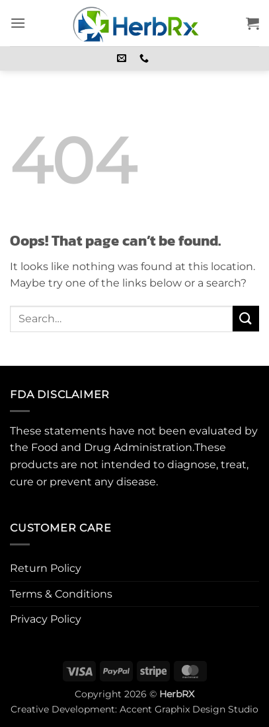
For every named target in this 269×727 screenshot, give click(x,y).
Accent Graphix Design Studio (189, 709)
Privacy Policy (45, 619)
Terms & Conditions (61, 594)
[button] (18, 23)
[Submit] (246, 318)
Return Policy (45, 568)
